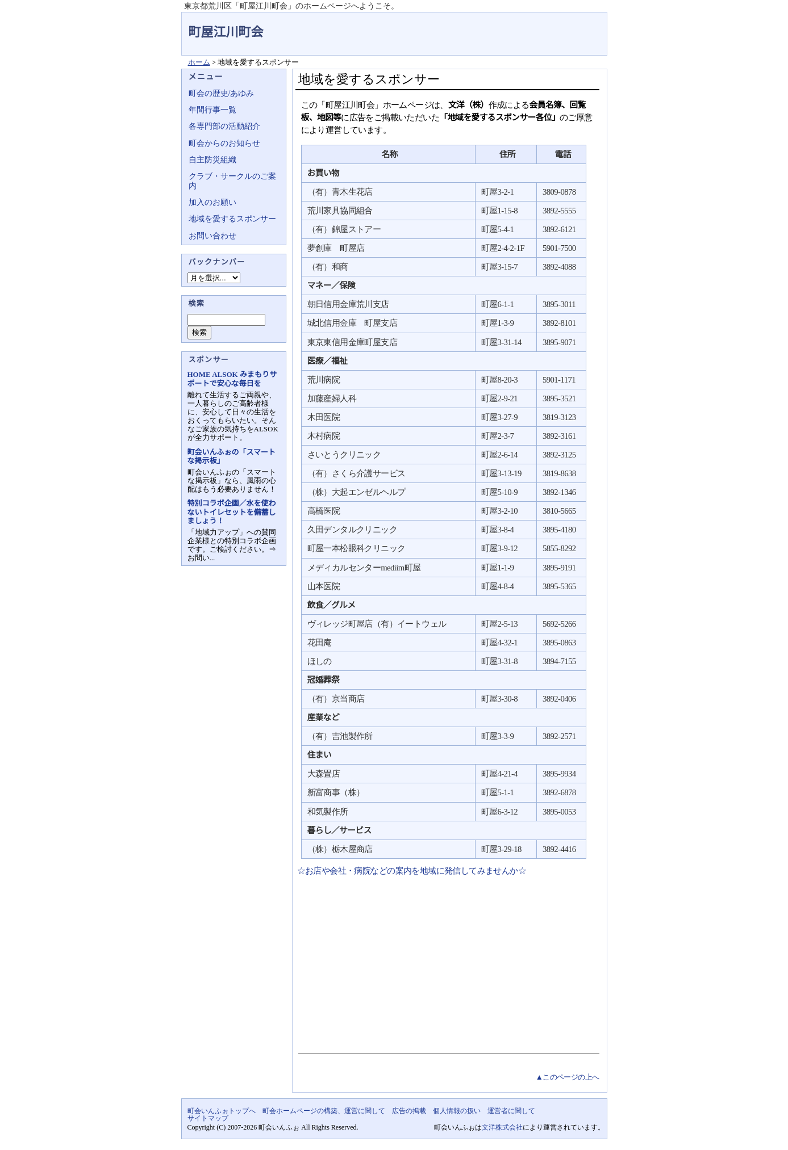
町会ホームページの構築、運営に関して (323, 1110)
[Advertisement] (447, 962)
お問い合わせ (212, 236)
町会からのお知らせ (224, 143)
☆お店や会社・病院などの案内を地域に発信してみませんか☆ (411, 870)
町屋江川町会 (226, 32)
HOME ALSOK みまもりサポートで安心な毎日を (232, 378)
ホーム (199, 62)
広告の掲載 (409, 1110)
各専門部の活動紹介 (224, 126)
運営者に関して (511, 1110)
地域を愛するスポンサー (232, 219)
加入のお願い (212, 202)
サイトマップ (207, 1118)
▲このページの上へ (567, 1077)
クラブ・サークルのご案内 (232, 181)
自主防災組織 (212, 160)
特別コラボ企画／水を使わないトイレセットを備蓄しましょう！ (231, 511)
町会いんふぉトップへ (221, 1110)
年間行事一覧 (212, 110)
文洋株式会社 (502, 1127)
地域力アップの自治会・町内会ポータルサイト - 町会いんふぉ (564, 25)
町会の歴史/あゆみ (222, 93)
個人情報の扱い (457, 1110)
